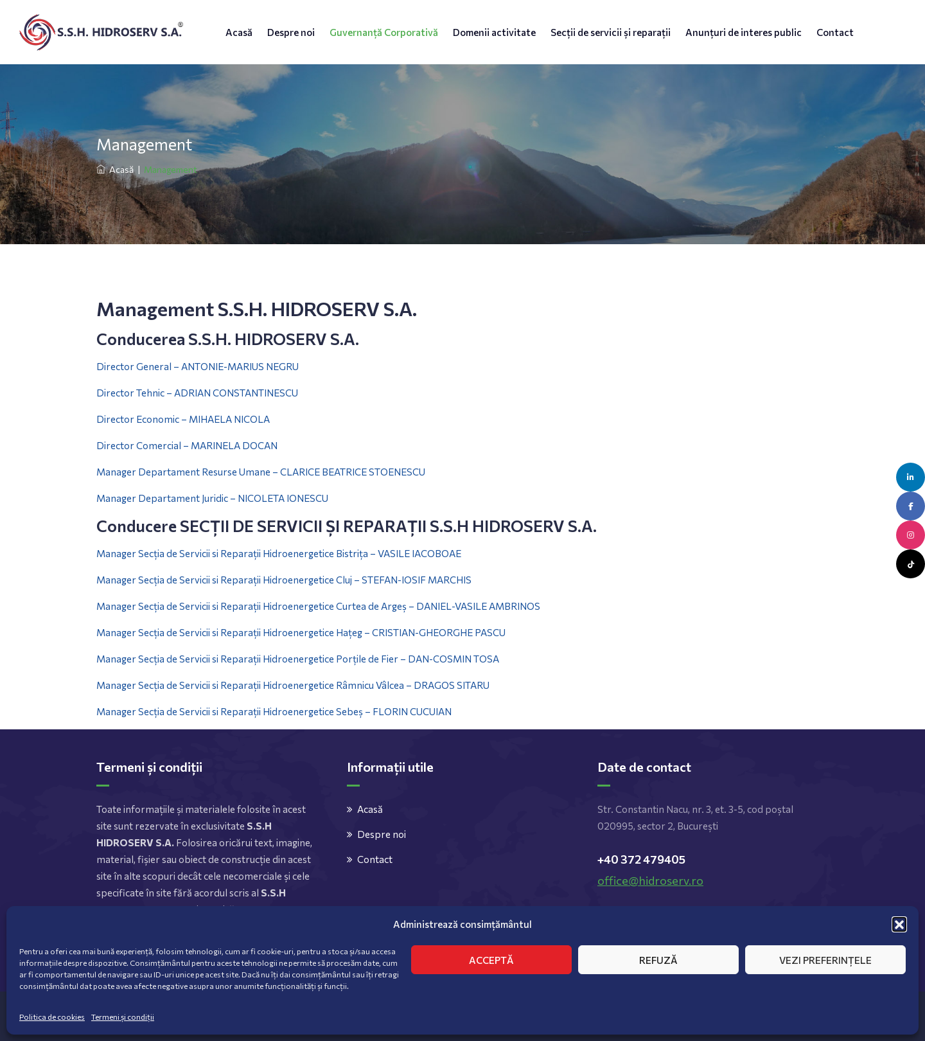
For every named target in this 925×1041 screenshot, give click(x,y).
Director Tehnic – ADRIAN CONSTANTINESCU (198, 392)
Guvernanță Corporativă (384, 32)
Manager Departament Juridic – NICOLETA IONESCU (212, 498)
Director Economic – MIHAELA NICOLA (183, 419)
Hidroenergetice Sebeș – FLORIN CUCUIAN (356, 711)
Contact (835, 32)
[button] (899, 924)
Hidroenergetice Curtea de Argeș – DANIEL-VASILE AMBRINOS (400, 606)
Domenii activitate (494, 32)
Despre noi (291, 32)
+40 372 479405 (641, 859)
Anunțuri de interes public (743, 32)
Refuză (658, 960)
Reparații (240, 579)
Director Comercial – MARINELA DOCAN (187, 445)
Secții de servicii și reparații (611, 32)
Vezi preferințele (825, 960)
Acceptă (491, 960)
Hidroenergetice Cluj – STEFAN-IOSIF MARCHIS (366, 579)
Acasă (238, 32)
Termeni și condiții (122, 1016)
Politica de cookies (52, 1016)
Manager (117, 579)
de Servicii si (192, 579)
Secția (151, 579)
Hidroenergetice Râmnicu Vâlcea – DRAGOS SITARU (375, 685)
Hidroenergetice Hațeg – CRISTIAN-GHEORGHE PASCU (383, 632)
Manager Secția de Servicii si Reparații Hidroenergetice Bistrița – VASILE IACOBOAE (278, 553)
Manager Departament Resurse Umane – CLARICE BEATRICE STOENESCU (260, 471)
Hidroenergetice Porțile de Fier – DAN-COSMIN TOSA (380, 658)
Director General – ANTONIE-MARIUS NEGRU (197, 366)
